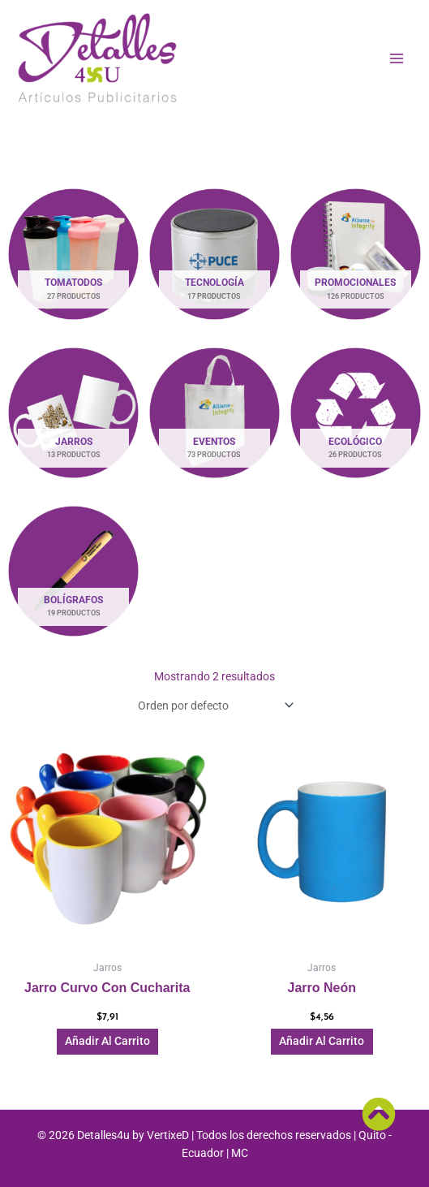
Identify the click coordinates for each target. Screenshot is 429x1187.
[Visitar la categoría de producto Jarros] (73, 413)
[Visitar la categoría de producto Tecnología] (215, 253)
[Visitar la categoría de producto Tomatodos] (73, 253)
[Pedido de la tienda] (214, 705)
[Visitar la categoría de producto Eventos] (215, 413)
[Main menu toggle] (397, 58)
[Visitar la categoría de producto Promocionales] (355, 253)
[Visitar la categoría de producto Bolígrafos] (73, 571)
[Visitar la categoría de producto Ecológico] (355, 413)
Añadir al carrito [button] (107, 1040)
